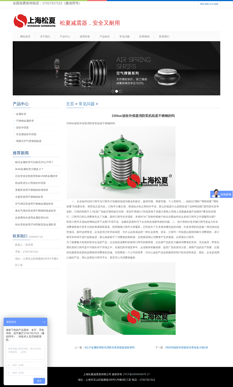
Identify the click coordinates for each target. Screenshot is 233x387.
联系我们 (164, 36)
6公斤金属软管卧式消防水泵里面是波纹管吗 (110, 347)
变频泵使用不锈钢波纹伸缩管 (31, 189)
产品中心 (65, 36)
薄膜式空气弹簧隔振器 (29, 141)
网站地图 (204, 4)
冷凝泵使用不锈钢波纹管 (29, 196)
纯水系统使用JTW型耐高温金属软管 (35, 224)
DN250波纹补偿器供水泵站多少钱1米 (186, 347)
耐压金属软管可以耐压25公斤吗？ (34, 162)
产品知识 (105, 36)
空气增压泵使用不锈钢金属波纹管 (34, 203)
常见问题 (124, 36)
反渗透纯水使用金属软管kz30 (32, 217)
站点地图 (214, 4)
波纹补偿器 (22, 127)
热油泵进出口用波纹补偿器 (30, 182)
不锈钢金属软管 (25, 120)
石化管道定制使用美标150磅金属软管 (36, 176)
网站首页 (25, 36)
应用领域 (144, 36)
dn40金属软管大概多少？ (29, 169)
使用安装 (85, 36)
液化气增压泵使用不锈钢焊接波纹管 (35, 210)
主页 (70, 104)
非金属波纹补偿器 (26, 134)
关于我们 (45, 36)
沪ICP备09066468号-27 (136, 374)
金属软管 (21, 114)
